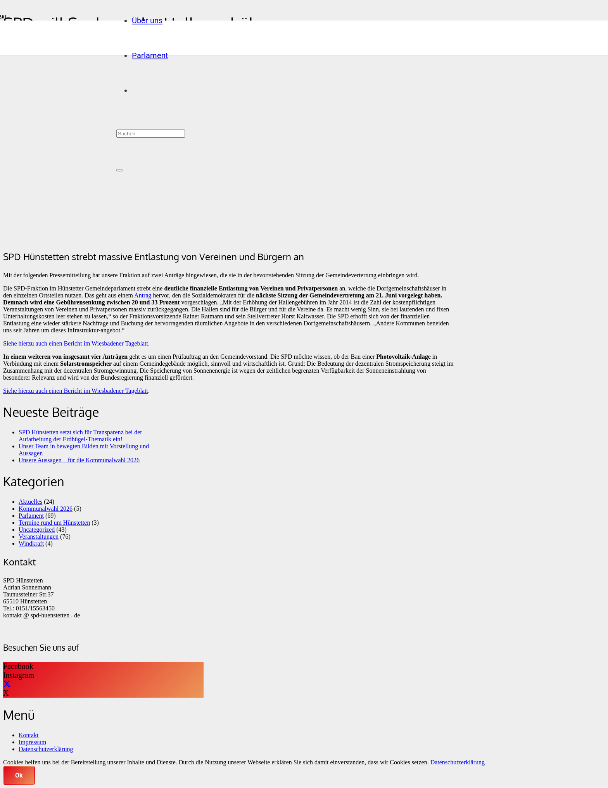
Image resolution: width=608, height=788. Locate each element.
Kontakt (29, 735)
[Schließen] (119, 170)
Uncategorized (37, 529)
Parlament (31, 515)
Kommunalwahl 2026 (46, 508)
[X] (7, 684)
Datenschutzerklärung (46, 749)
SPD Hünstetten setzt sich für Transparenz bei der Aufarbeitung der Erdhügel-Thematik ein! (80, 435)
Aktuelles (30, 501)
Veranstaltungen (39, 536)
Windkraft (31, 543)
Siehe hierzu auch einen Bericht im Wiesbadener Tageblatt (75, 343)
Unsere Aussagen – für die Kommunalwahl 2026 (79, 460)
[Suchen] (150, 134)
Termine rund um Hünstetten (54, 522)
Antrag (142, 295)
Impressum (32, 742)
